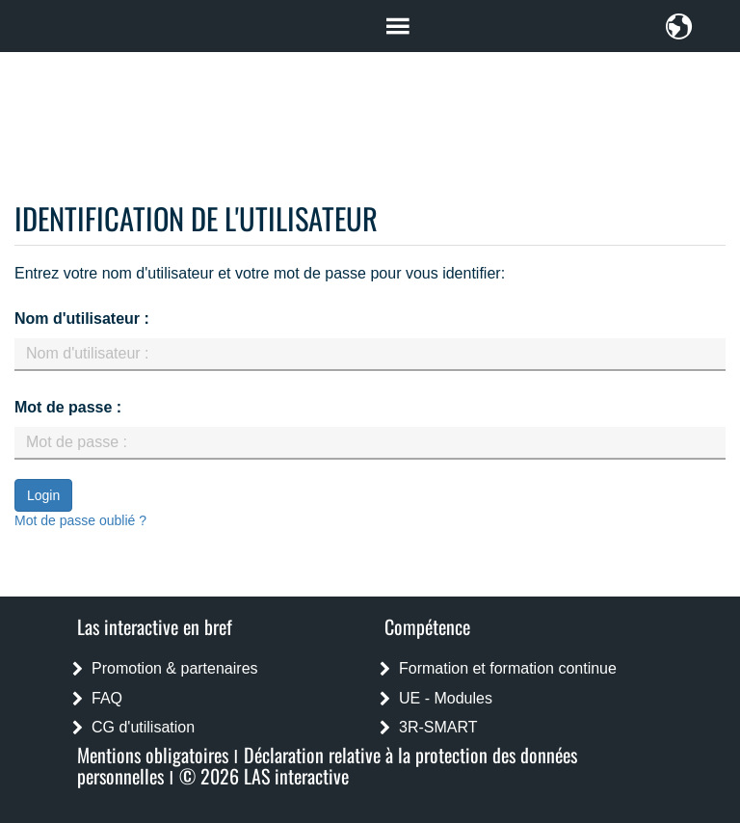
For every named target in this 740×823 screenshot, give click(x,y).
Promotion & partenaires (175, 668)
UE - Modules (445, 698)
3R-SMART (438, 727)
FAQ (107, 698)
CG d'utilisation (143, 727)
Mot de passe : (67, 407)
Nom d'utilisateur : (81, 318)
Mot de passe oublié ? (80, 520)
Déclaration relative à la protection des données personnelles (327, 765)
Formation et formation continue (508, 668)
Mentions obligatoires (152, 754)
